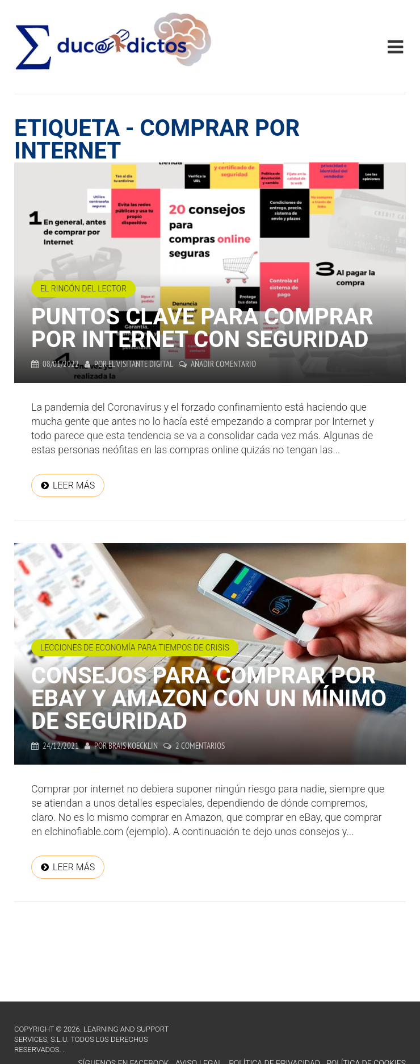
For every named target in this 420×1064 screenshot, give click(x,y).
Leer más (74, 485)
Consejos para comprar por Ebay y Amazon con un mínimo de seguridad (209, 698)
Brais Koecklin (133, 745)
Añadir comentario (223, 363)
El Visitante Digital (140, 363)
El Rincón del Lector (83, 288)
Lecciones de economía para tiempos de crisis (134, 647)
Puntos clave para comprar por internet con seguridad (202, 328)
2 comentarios (200, 745)
